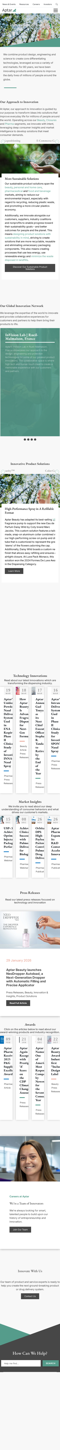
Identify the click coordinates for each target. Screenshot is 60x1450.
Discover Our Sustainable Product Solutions (30, 267)
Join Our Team (20, 1229)
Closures (51, 120)
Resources (24, 4)
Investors (48, 4)
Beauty (41, 120)
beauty (9, 187)
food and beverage (39, 190)
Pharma (9, 123)
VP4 (55, 519)
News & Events (9, 4)
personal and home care (28, 187)
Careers (36, 4)
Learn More (14, 571)
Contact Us (30, 1296)
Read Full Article (18, 1003)
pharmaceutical (14, 190)
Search (50, 1363)
